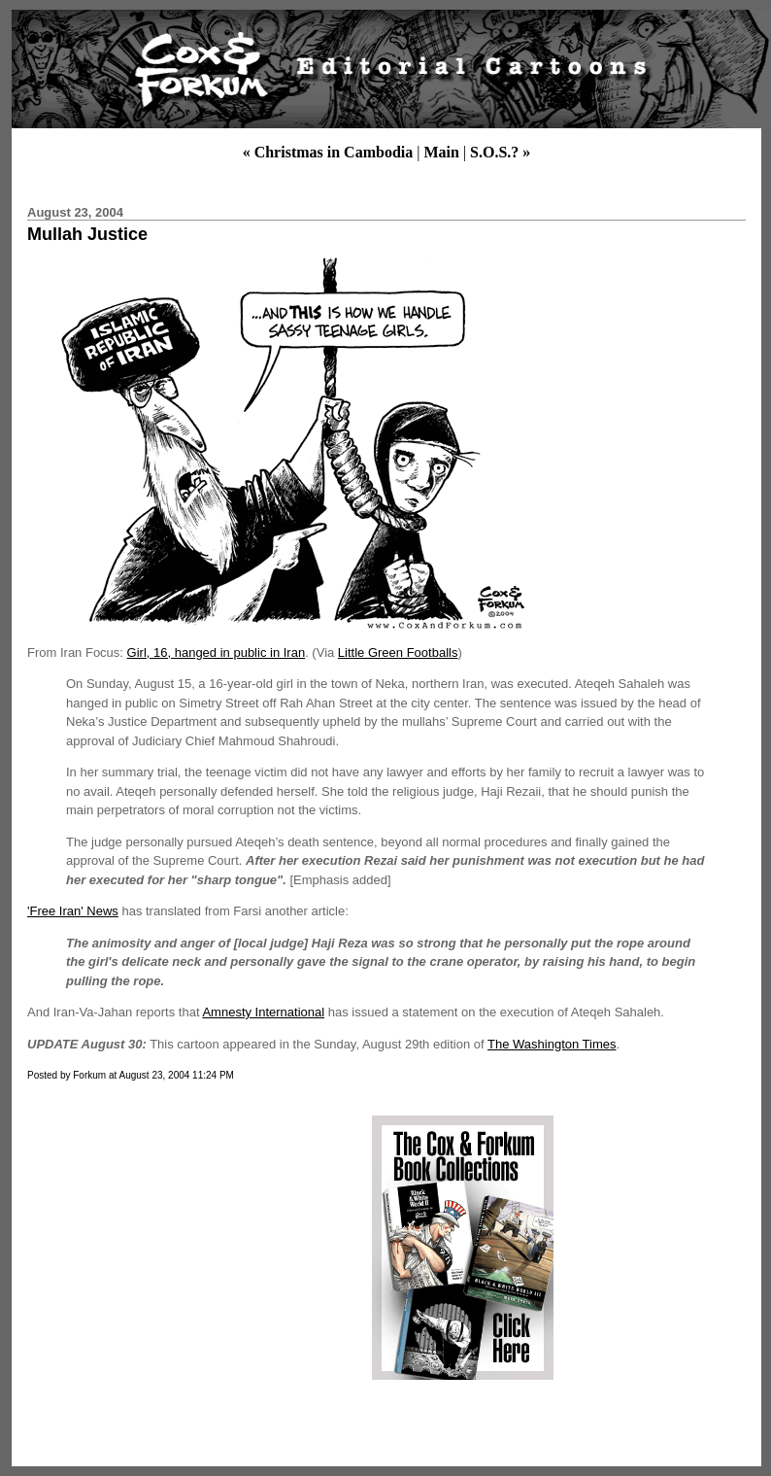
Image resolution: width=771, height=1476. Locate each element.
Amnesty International (263, 1012)
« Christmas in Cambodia (328, 152)
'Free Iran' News (72, 911)
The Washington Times (551, 1044)
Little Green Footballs (398, 652)
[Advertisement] (187, 1248)
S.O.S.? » (500, 152)
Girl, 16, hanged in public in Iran (216, 652)
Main (440, 152)
